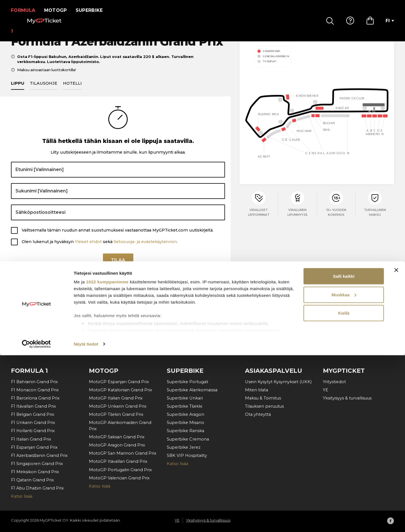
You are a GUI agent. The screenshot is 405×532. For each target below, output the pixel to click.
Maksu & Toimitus (263, 398)
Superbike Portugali (187, 381)
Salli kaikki (344, 453)
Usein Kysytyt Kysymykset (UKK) (278, 381)
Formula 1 (25, 10)
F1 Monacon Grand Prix (35, 389)
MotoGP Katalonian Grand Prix (120, 389)
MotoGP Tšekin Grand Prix (116, 414)
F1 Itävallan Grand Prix (33, 406)
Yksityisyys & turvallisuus (347, 398)
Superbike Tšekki (184, 406)
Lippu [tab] (17, 89)
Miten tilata (256, 389)
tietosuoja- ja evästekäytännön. (146, 248)
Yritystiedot (334, 381)
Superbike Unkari (185, 398)
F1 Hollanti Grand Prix (33, 430)
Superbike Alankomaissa (192, 389)
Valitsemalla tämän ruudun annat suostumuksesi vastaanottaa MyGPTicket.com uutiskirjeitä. (117, 236)
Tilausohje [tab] (43, 89)
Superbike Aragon (185, 414)
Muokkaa (344, 471)
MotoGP (59, 10)
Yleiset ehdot (88, 248)
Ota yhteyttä (258, 414)
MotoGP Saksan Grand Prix (117, 436)
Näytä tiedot (86, 520)
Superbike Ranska (185, 430)
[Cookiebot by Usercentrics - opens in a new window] (36, 521)
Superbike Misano (185, 422)
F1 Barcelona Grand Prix (35, 398)
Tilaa (118, 268)
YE (325, 389)
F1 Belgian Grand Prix (32, 414)
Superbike (92, 10)
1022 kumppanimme (107, 458)
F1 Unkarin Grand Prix (33, 422)
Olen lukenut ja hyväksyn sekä (100, 248)
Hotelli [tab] (72, 89)
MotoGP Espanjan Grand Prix (119, 381)
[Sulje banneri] (396, 447)
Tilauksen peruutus (264, 406)
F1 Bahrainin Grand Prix (34, 381)
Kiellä (343, 490)
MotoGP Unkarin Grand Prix (118, 406)
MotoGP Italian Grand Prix (116, 398)
